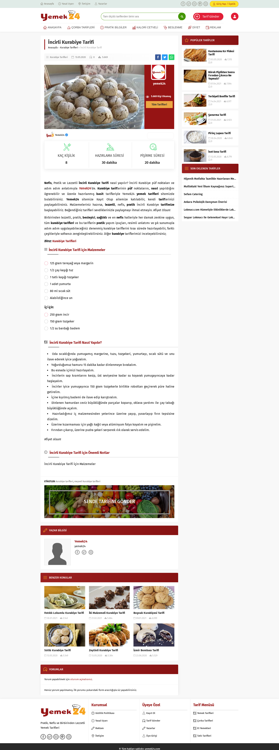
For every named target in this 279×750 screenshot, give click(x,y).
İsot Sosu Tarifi (217, 151)
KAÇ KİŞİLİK (66, 156)
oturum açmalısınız (81, 679)
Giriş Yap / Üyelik (225, 3)
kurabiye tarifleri (64, 481)
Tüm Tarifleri (159, 104)
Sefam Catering (193, 194)
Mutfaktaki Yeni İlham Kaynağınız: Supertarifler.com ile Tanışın (210, 186)
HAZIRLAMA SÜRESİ (109, 156)
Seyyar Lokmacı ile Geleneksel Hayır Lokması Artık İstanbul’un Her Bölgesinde (210, 217)
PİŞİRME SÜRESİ (152, 156)
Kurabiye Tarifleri (69, 47)
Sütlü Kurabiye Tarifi (57, 650)
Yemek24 (61, 135)
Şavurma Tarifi (217, 115)
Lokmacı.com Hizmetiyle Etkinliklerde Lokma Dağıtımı (210, 209)
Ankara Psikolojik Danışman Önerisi (205, 202)
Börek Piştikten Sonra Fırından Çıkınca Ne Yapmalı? (221, 75)
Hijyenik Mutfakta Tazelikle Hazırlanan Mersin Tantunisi (210, 178)
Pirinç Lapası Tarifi (219, 133)
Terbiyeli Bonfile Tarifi (221, 96)
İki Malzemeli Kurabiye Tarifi (107, 613)
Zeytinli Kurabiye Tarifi (103, 650)
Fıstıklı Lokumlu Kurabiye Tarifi (64, 613)
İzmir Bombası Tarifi (146, 650)
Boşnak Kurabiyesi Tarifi (148, 613)
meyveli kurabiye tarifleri (87, 481)
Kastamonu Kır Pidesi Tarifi (221, 53)
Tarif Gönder (210, 16)
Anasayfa (53, 47)
